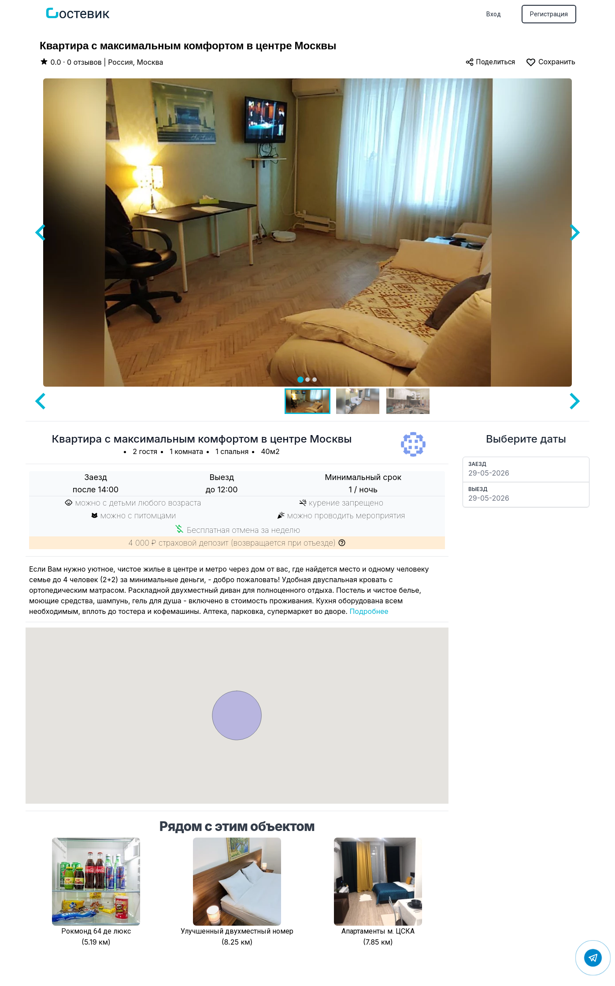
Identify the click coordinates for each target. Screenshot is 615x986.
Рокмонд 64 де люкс (96, 931)
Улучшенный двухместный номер (237, 931)
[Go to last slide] (41, 232)
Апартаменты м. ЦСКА (378, 931)
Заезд (477, 464)
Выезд (477, 489)
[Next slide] (573, 232)
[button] (307, 401)
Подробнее (368, 611)
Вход (493, 14)
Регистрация (549, 14)
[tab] (300, 380)
